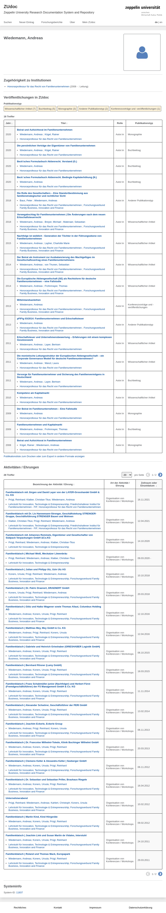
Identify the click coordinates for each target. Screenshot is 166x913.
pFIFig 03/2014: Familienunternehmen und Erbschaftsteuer (50, 318)
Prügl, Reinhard (16, 499)
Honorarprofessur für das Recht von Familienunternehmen (38, 86)
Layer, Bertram (52, 344)
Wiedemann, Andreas (31, 134)
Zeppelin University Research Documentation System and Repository (49, 12)
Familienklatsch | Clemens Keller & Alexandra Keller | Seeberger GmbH (46, 761)
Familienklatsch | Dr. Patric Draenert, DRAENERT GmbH (37, 588)
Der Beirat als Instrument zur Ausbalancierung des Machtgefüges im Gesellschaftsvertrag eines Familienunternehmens (56, 258)
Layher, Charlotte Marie (57, 243)
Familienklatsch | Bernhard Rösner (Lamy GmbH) (34, 665)
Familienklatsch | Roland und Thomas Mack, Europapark (38, 854)
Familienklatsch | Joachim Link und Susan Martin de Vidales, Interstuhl (46, 835)
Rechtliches (20, 907)
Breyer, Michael (53, 221)
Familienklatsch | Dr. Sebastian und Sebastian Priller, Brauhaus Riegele (46, 779)
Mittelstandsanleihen (29, 300)
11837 (19, 892)
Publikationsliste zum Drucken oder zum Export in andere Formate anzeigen (44, 456)
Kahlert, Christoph (60, 802)
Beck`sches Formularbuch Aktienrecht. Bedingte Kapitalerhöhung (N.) (57, 177)
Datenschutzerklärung (140, 907)
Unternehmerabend (17, 798)
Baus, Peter (26, 200)
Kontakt (58, 907)
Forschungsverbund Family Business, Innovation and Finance (62, 206)
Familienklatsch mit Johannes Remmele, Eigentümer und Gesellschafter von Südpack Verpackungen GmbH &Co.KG (49, 536)
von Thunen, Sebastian (57, 264)
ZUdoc (11, 6)
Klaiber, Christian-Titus (39, 499)
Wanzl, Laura (52, 363)
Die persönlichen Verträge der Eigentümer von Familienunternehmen (56, 145)
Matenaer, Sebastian (74, 221)
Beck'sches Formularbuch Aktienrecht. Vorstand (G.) (47, 161)
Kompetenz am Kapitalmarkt (33, 393)
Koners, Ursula (16, 574)
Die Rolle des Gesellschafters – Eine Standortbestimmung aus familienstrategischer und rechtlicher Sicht (52, 194)
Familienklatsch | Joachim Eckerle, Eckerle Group (34, 723)
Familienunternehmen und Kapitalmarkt (39, 424)
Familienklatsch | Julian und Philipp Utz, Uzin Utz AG (36, 569)
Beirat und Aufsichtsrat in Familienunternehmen (44, 440)
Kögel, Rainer (52, 134)
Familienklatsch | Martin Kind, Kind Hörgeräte (32, 816)
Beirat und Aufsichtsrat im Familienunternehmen (44, 129)
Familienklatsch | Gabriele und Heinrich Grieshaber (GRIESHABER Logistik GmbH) (53, 646)
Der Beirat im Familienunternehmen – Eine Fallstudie (47, 408)
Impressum (95, 907)
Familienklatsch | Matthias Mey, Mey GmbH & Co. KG (36, 628)
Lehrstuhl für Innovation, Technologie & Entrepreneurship (38, 504)
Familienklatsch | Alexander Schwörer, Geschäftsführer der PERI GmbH (46, 705)
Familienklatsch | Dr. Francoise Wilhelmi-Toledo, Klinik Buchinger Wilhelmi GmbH (52, 742)
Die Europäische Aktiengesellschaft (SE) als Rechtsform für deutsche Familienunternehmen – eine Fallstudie (56, 280)
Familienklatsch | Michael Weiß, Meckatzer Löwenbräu (36, 553)
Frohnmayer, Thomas (56, 286)
